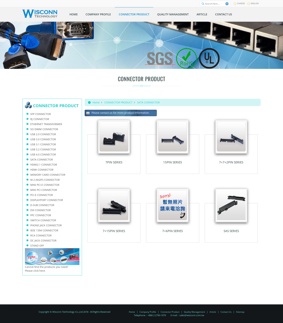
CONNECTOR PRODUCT (118, 102)
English (253, 3)
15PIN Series (172, 162)
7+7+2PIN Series (231, 162)
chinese (239, 3)
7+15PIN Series (114, 231)
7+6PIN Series (172, 231)
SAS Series (231, 231)
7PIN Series (113, 162)
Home (96, 102)
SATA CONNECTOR (148, 102)
